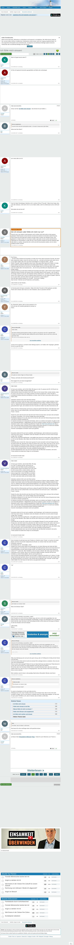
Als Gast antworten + (6, 53)
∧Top (71, 943)
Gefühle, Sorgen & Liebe (15, 922)
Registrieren (49, 9)
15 (57, 54)
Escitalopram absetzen (12, 916)
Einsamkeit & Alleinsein (27, 922)
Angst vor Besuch (11, 891)
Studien (50, 7)
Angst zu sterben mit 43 (13, 880)
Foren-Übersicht (4, 922)
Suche (24, 7)
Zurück (23, 774)
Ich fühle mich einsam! (11, 50)
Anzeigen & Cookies (32, 936)
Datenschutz (24, 936)
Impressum (19, 936)
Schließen (29, 46)
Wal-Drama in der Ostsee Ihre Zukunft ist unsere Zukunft (24, 912)
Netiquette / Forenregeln (44, 936)
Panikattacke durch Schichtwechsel (17, 901)
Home (3, 7)
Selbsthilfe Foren (16, 7)
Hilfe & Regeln (43, 7)
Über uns (14, 936)
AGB (37, 936)
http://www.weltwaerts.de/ (48, 423)
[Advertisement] (35, 360)
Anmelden (57, 9)
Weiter (57, 774)
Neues (8, 7)
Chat (36, 7)
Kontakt (9, 936)
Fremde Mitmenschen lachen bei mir (17, 876)
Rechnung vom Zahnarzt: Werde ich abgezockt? (21, 888)
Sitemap (51, 936)
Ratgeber (30, 7)
